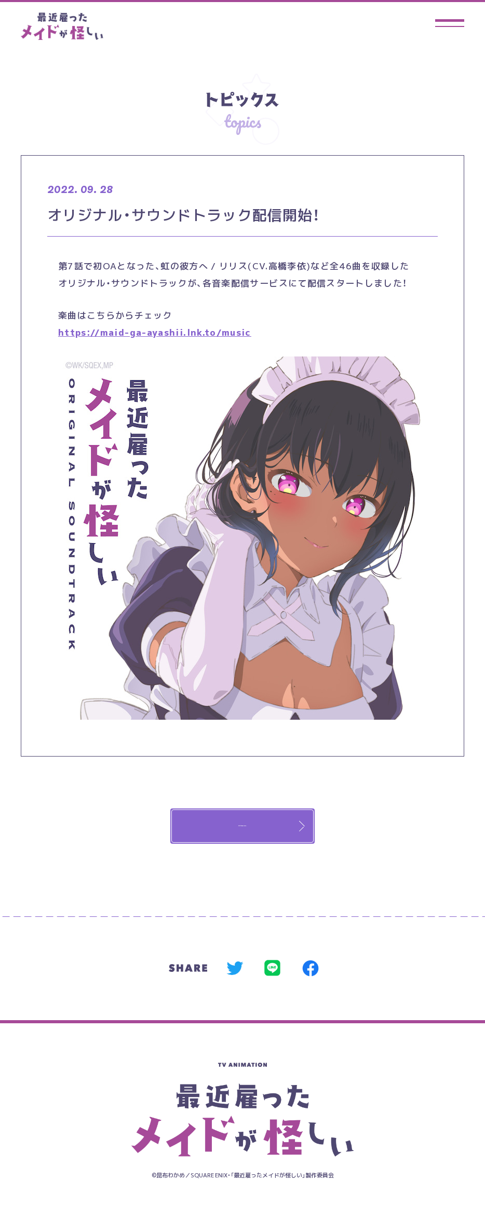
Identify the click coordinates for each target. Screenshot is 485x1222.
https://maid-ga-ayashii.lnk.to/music (154, 331)
